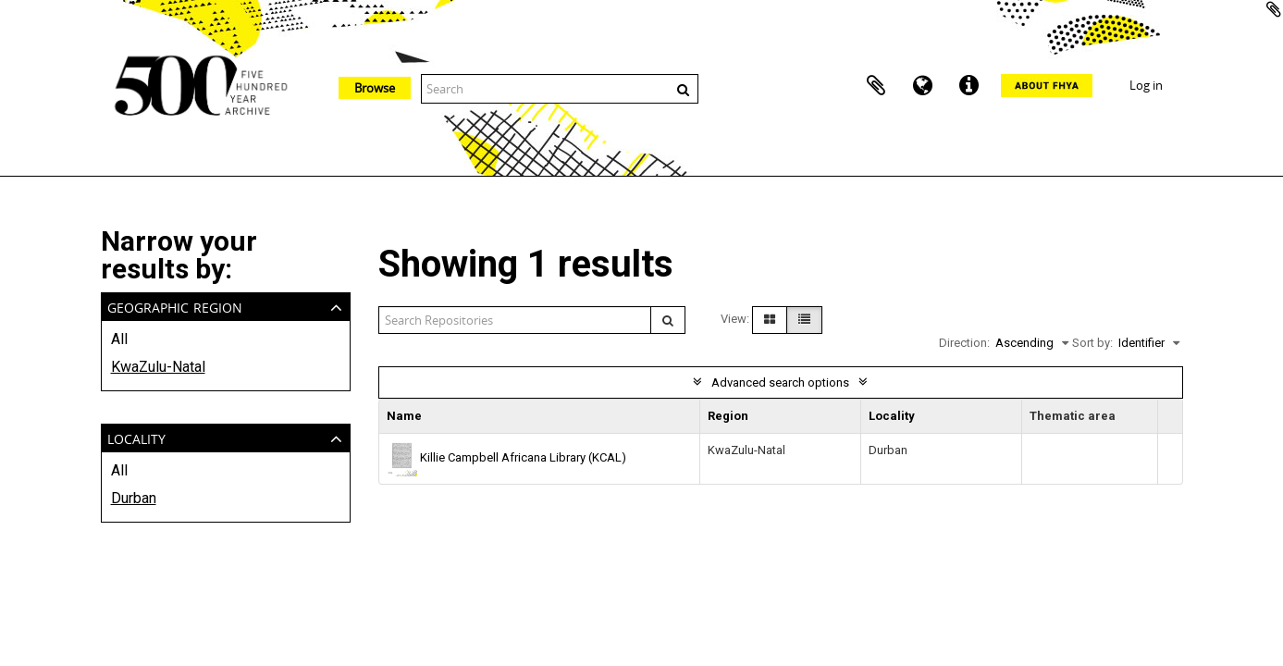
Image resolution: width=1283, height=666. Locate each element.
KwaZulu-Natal (158, 367)
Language (922, 86)
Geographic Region (174, 305)
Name (404, 416)
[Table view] (804, 320)
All (119, 339)
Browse (374, 88)
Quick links (968, 86)
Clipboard (876, 86)
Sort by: (1092, 343)
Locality (136, 437)
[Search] (667, 320)
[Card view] (769, 320)
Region (728, 416)
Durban (133, 498)
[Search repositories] (515, 320)
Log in (1146, 85)
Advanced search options (780, 382)
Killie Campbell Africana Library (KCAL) (523, 457)
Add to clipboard (1273, 9)
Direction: (964, 343)
